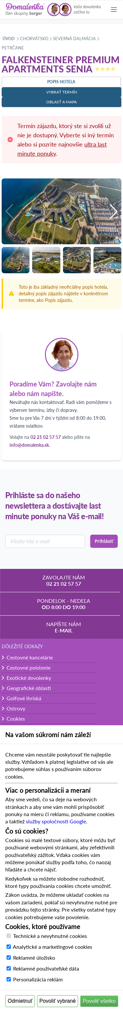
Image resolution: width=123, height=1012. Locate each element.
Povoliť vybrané (57, 1001)
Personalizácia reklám (38, 979)
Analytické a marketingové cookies (52, 947)
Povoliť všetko (99, 1001)
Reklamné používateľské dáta (46, 968)
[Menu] (114, 9)
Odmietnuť (20, 1001)
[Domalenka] (25, 9)
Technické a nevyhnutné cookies (50, 936)
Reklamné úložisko (34, 957)
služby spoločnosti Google (56, 821)
